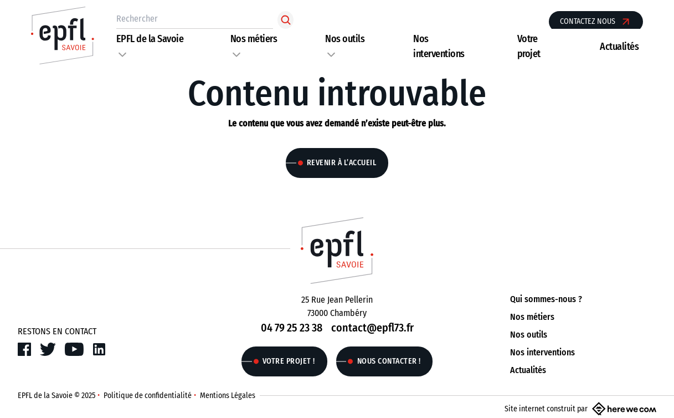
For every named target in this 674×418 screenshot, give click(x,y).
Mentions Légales (227, 395)
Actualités (619, 46)
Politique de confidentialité (148, 395)
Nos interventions (542, 352)
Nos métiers (253, 39)
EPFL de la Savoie (150, 39)
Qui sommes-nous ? (546, 299)
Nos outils (344, 39)
